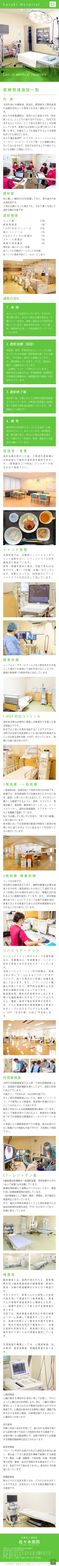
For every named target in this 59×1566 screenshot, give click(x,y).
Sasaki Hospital (21, 4)
